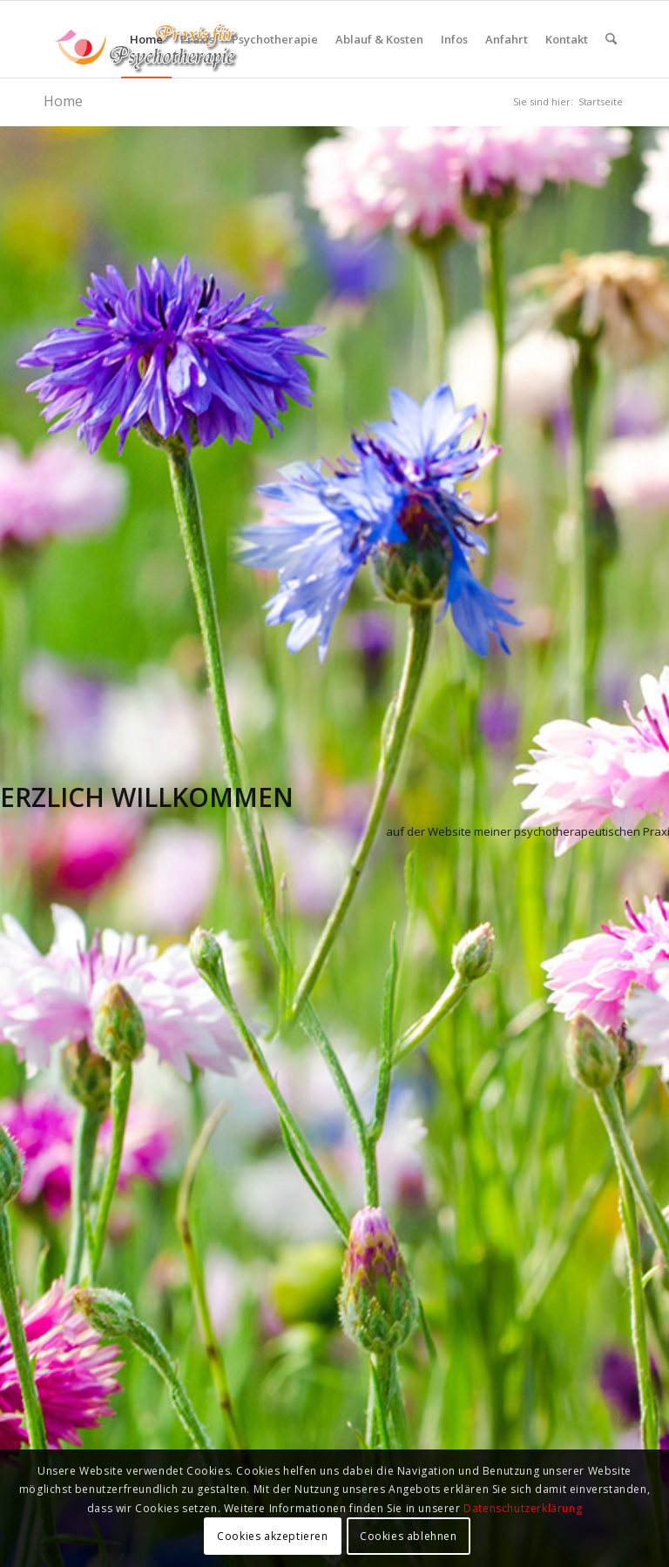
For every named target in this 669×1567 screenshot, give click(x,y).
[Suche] (611, 39)
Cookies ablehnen (408, 1536)
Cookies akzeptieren (272, 1536)
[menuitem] (146, 39)
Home (63, 101)
